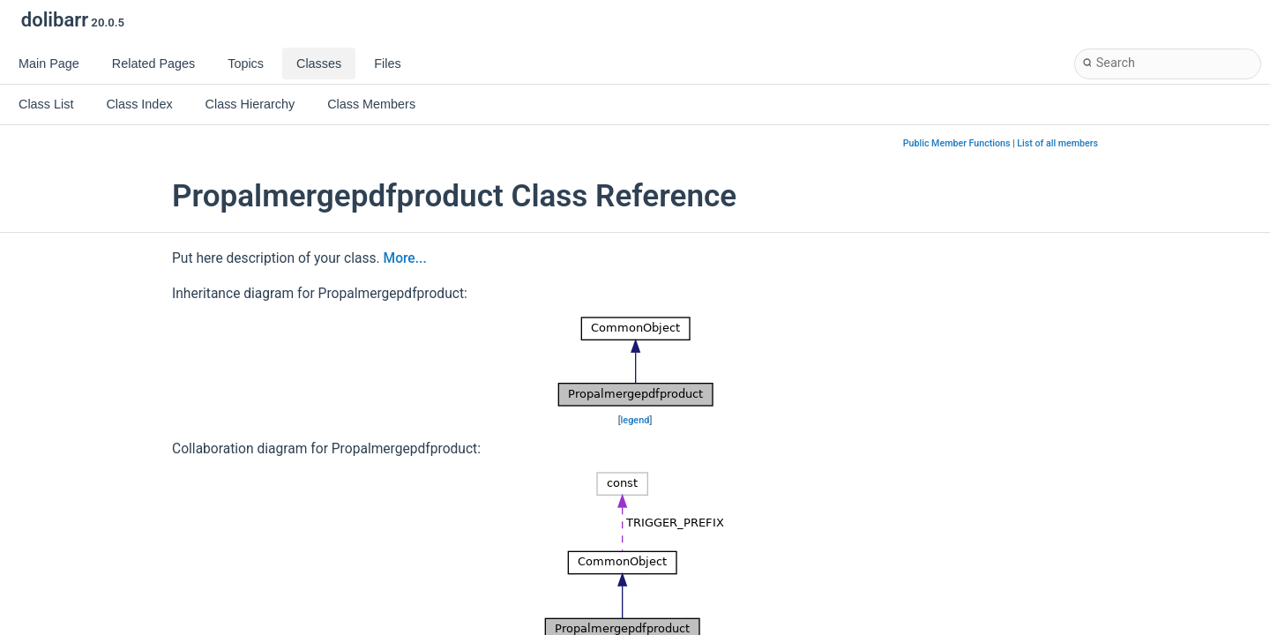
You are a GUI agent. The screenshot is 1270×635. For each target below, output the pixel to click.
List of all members (1057, 143)
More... (405, 258)
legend (635, 420)
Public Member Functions (957, 143)
